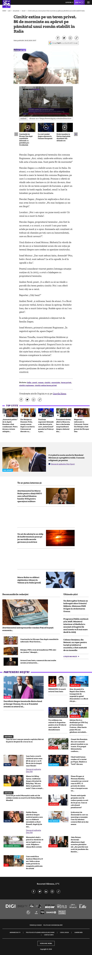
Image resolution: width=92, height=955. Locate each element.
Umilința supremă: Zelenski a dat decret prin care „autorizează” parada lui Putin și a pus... (46, 425)
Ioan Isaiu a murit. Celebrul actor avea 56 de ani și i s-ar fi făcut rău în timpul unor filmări (34, 761)
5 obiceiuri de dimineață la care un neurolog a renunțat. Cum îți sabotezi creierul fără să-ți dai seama (79, 818)
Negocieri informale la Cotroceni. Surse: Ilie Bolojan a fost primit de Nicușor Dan (81, 425)
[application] (46, 101)
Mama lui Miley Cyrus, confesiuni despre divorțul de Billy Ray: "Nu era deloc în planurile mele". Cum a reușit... (35, 782)
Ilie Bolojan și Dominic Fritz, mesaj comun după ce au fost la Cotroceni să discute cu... (27, 425)
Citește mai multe (70, 656)
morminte (56, 382)
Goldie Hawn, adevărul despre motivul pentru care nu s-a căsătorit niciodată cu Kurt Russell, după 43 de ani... (34, 819)
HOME (4, 11)
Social (24, 11)
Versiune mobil (46, 943)
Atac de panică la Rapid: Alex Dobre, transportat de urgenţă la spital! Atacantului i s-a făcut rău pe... (79, 695)
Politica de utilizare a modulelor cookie (40, 932)
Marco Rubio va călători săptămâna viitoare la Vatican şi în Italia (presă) (29, 580)
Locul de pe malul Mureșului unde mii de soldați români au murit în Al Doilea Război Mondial (24, 797)
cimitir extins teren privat (46, 385)
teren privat (66, 382)
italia (29, 382)
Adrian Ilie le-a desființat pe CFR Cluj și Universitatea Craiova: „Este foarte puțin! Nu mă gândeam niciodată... (79, 726)
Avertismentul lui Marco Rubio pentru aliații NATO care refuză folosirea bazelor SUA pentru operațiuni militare (29, 496)
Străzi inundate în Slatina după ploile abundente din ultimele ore (63, 137)
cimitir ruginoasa (26, 385)
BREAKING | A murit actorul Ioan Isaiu (57, 690)
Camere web (78, 932)
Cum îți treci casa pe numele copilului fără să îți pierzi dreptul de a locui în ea (25, 740)
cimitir (48, 382)
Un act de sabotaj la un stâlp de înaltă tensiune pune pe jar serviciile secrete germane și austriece (30, 538)
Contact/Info (49, 935)
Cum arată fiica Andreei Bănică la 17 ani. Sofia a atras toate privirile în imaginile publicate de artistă (34, 862)
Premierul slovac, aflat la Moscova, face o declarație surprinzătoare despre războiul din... (63, 425)
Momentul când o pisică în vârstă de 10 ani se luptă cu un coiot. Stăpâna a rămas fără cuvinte (34, 842)
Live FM (69, 2)
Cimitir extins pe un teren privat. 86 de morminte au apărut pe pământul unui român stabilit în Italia (56, 11)
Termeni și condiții (35, 925)
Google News (59, 393)
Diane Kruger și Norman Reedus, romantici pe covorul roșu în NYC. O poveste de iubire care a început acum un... (79, 783)
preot (34, 382)
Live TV (78, 2)
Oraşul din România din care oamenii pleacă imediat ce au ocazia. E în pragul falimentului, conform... (79, 745)
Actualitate (16, 11)
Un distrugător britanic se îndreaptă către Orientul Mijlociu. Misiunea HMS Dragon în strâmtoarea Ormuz (75, 606)
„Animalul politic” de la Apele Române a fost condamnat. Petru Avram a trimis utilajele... (10, 425)
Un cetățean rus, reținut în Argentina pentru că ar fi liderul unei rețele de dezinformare (57, 725)
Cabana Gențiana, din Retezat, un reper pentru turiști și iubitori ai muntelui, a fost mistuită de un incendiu (75, 645)
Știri (9, 11)
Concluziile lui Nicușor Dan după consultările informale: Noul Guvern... (39, 640)
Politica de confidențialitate (53, 925)
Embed (23, 118)
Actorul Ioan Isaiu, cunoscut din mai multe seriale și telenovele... (38, 661)
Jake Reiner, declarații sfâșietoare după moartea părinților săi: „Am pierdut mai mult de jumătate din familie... (79, 844)
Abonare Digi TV (15, 932)
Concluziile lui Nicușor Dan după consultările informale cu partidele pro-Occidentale (25, 139)
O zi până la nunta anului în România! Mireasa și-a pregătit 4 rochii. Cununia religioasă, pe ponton (66, 458)
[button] (46, 101)
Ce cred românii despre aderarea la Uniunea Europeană (45, 136)
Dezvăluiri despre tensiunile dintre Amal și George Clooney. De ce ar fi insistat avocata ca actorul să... (23, 704)
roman (41, 382)
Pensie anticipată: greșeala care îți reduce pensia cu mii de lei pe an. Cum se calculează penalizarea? (79, 801)
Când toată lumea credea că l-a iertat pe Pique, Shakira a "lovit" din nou (79, 760)
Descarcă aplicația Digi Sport (63, 464)
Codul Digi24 (64, 932)
